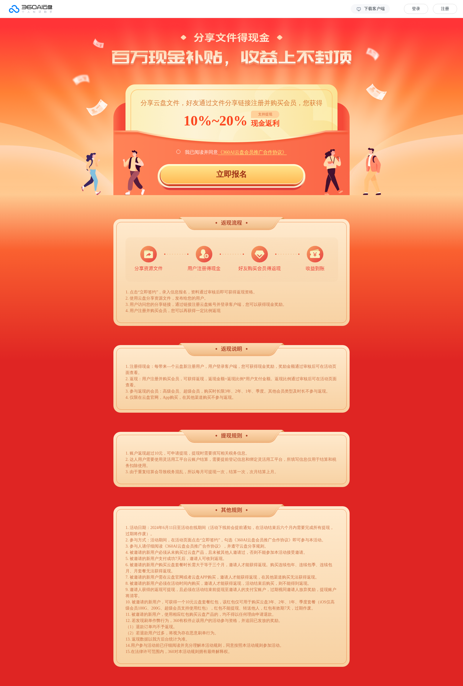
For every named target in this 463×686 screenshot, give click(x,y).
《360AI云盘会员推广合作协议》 (252, 152)
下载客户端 (370, 9)
